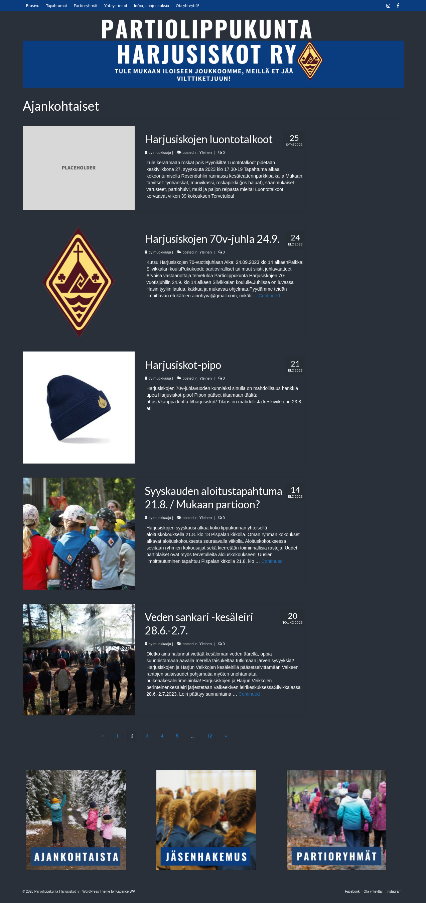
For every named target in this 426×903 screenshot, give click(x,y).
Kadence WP (125, 891)
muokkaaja (162, 152)
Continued (269, 295)
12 (209, 736)
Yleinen (205, 152)
